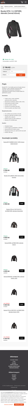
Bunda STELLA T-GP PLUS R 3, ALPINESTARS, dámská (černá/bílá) (14, 210)
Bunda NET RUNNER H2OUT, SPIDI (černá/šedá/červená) (14, 142)
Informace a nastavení (8, 404)
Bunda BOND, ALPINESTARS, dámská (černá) (14, 243)
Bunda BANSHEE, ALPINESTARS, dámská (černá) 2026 (14, 277)
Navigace (14, 374)
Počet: (4, 74)
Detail (21, 169)
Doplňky (14, 376)
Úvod (2, 6)
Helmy (14, 379)
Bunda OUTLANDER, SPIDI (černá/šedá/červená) (14, 176)
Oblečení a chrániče (8, 6)
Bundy (2, 8)
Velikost (5, 71)
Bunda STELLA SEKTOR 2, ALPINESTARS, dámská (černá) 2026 (14, 311)
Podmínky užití (14, 387)
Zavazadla (14, 378)
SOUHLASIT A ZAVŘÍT (19, 404)
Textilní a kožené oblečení (19, 6)
